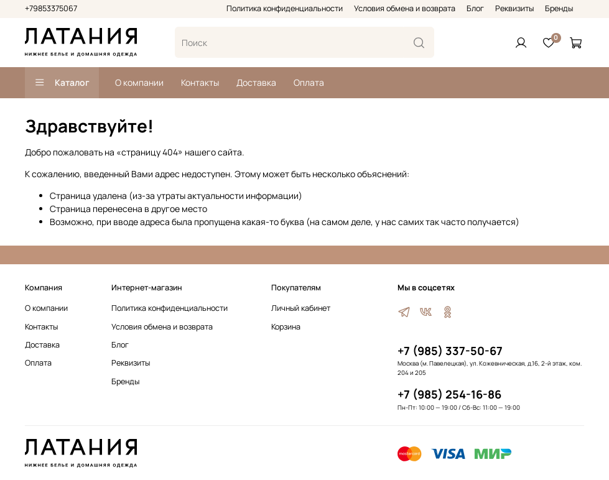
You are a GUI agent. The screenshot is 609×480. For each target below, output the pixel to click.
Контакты (200, 82)
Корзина (285, 326)
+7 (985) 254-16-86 (449, 394)
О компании (139, 82)
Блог (475, 8)
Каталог (62, 82)
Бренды (559, 8)
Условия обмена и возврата (404, 8)
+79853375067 (51, 8)
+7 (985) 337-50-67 (450, 350)
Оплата (309, 82)
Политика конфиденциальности (284, 8)
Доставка (256, 82)
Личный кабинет (300, 308)
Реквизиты (514, 8)
